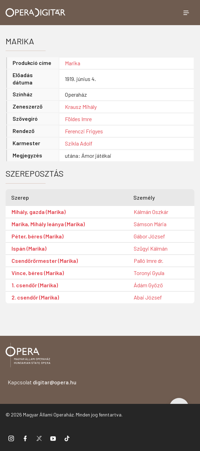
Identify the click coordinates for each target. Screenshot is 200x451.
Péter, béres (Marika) (38, 236)
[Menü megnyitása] (186, 12)
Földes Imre (78, 119)
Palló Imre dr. (148, 260)
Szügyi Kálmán (151, 248)
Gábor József (149, 236)
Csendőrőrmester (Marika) (45, 260)
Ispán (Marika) (29, 248)
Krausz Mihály (81, 106)
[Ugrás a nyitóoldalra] (36, 12)
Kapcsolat (42, 382)
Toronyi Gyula (149, 272)
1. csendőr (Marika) (35, 285)
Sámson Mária (150, 224)
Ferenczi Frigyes (84, 131)
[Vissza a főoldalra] (28, 356)
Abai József (148, 297)
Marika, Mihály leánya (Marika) (48, 224)
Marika (72, 63)
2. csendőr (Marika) (35, 297)
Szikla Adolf (78, 143)
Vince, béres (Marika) (38, 272)
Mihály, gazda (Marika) (39, 211)
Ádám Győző (148, 285)
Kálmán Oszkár (151, 211)
